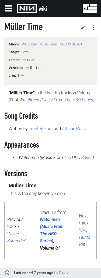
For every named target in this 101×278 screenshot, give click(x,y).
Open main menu (8, 8)
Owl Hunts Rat (84, 237)
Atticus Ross (74, 128)
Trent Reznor (41, 128)
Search (73, 8)
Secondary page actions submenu (93, 27)
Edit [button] (83, 27)
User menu (86, 8)
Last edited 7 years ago (33, 273)
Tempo (14, 60)
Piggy (63, 273)
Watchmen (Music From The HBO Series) (52, 44)
